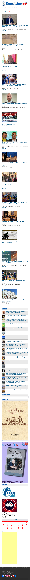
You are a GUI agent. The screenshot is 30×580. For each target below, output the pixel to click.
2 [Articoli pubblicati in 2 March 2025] (26, 522)
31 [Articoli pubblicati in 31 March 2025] (3, 530)
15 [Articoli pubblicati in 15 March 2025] (22, 525)
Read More (4, 30)
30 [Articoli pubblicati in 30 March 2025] (26, 528)
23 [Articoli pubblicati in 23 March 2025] (26, 527)
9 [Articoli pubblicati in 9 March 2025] (26, 524)
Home (2, 11)
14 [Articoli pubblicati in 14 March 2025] (18, 525)
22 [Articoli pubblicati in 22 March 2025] (22, 527)
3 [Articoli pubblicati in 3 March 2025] (3, 524)
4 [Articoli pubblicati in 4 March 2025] (7, 524)
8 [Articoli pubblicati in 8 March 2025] (22, 524)
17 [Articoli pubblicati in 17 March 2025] (3, 527)
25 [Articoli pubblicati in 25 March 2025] (7, 528)
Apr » (5, 531)
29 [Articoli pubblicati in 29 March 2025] (22, 528)
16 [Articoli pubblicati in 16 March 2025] (26, 525)
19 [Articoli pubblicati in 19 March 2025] (11, 527)
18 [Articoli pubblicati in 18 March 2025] (7, 527)
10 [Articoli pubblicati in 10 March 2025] (3, 525)
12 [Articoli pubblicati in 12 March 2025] (11, 525)
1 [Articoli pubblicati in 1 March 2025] (22, 522)
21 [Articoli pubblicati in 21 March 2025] (18, 527)
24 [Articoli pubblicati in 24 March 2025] (3, 528)
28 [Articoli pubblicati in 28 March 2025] (18, 528)
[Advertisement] (9, 548)
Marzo (7, 11)
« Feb (2, 531)
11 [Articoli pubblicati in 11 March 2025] (7, 525)
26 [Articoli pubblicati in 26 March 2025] (11, 528)
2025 (5, 11)
